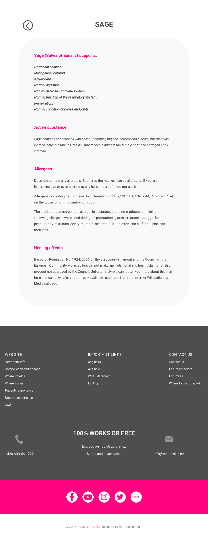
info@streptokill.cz (169, 454)
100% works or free (104, 433)
